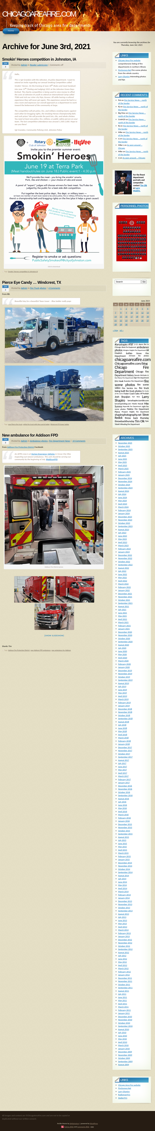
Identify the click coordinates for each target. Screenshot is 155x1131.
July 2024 (122, 494)
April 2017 (122, 773)
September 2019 (125, 680)
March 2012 (123, 968)
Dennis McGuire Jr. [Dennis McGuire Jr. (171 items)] (141, 375)
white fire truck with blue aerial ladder (36, 424)
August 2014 (123, 875)
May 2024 (122, 500)
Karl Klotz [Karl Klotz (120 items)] (136, 397)
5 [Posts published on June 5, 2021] (142, 308)
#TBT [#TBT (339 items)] (130, 344)
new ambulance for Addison (61, 650)
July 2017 (122, 763)
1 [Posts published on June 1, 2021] (120, 308)
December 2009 (125, 1051)
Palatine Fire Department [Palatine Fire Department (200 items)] (138, 409)
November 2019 (125, 673)
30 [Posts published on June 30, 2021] (126, 324)
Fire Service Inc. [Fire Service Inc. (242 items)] (130, 388)
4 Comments (54, 288)
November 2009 (125, 1055)
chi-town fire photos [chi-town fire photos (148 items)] (139, 356)
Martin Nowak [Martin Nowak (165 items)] (137, 403)
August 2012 (123, 952)
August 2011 (123, 991)
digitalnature (74, 1123)
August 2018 (123, 722)
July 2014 (122, 878)
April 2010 (122, 1042)
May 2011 (122, 1000)
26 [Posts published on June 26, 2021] (142, 320)
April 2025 (122, 465)
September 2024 (125, 488)
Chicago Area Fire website (129, 60)
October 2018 (124, 715)
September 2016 (125, 795)
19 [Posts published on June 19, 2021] (142, 316)
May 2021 (122, 616)
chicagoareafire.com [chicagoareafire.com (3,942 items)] (133, 359)
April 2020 (122, 657)
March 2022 (123, 584)
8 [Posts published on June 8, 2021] (120, 312)
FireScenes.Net (124, 70)
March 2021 (123, 622)
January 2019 (124, 705)
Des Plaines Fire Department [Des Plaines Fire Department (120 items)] (124, 378)
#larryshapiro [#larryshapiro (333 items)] (121, 344)
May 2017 (122, 770)
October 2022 (124, 561)
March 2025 (123, 468)
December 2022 (125, 555)
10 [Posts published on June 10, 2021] (132, 312)
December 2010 (125, 1016)
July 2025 (122, 456)
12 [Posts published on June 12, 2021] (142, 312)
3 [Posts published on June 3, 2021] (131, 308)
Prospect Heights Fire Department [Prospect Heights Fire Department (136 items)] (135, 412)
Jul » (122, 330)
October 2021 (124, 600)
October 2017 (124, 754)
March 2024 (123, 507)
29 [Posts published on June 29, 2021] (121, 324)
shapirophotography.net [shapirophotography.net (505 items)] (128, 415)
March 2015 (123, 853)
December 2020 (125, 632)
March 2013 (123, 930)
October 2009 (124, 1058)
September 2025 (125, 449)
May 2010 (122, 1039)
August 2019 (123, 683)
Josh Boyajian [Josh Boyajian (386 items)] (122, 396)
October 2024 (124, 484)
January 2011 (124, 1013)
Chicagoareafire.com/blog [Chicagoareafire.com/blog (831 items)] (131, 363)
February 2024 (124, 510)
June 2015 (122, 843)
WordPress (94, 1123)
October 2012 (124, 946)
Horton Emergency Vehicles (43, 454)
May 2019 (122, 693)
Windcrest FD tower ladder (59, 424)
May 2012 (122, 962)
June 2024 (122, 497)
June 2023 (122, 536)
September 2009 (125, 1061)
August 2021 (123, 606)
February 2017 (124, 779)
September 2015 (125, 834)
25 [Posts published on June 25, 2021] (137, 320)
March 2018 (123, 737)
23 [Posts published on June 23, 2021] (126, 320)
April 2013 (122, 927)
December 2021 (125, 593)
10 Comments (78, 440)
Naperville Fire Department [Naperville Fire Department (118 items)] (132, 406)
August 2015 (123, 837)
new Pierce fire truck (15, 424)
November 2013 (125, 904)
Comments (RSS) (83, 1127)
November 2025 (125, 443)
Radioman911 (124, 1094)
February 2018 (124, 741)
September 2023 (125, 526)
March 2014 (123, 891)
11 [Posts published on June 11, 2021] (137, 312)
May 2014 (122, 885)
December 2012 (125, 939)
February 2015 (124, 856)
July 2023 (122, 532)
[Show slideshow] (54, 635)
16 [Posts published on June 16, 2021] (126, 316)
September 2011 (125, 987)
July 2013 (122, 917)
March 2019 (123, 699)
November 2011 (125, 981)
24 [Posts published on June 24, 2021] (132, 320)
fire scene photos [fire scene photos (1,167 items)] (132, 383)
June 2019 (122, 689)
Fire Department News (59, 440)
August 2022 (123, 568)
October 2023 (124, 523)
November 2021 (125, 596)
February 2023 (124, 549)
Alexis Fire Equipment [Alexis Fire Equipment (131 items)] (128, 347)
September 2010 (125, 1026)
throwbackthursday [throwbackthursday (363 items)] (124, 421)
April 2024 (122, 504)
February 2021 (124, 625)
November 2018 (125, 712)
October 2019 (124, 677)
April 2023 (122, 542)
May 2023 (122, 539)
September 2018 (125, 718)
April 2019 (122, 696)
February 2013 (124, 933)
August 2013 (123, 914)
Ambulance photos (39, 440)
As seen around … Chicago (134, 158)
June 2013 (122, 920)
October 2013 (124, 907)
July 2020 (122, 648)
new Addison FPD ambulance (41, 650)
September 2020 (125, 641)
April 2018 (122, 734)
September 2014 (125, 872)
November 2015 (125, 827)
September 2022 (125, 564)
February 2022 (124, 587)
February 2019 (124, 702)
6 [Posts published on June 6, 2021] (147, 308)
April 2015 (122, 850)
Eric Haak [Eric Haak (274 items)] (119, 381)
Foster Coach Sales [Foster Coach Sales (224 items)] (132, 393)
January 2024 (124, 513)
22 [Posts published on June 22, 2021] (121, 320)
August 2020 (123, 645)
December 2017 (125, 747)
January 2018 (124, 744)
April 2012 (122, 965)
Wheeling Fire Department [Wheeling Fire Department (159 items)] (130, 424)
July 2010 (122, 1032)
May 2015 (122, 846)
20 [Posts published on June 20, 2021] (148, 316)
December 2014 (125, 863)
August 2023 (123, 529)
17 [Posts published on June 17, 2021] (132, 316)
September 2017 (125, 757)
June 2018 (122, 728)
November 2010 (125, 1019)
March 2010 (123, 1045)
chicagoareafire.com (39, 13)
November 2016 (125, 789)
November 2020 (125, 635)
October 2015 (124, 830)
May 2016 (122, 808)
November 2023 (125, 520)
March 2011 (123, 1007)
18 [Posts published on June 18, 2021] (137, 316)
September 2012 (125, 949)
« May (115, 330)
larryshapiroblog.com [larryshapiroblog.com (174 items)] (123, 403)
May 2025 (122, 462)
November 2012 (125, 943)
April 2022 (122, 581)
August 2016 (123, 798)
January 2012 (124, 975)
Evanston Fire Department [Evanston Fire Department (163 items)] (134, 381)
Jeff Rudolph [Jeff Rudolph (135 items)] (144, 394)
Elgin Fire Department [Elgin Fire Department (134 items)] (141, 378)
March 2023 (123, 545)
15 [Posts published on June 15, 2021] (121, 316)
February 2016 (124, 818)
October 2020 (124, 638)
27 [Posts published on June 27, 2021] (148, 320)
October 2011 (124, 984)
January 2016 (124, 821)
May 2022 (122, 577)
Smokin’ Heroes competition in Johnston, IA (39, 59)
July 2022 (122, 571)
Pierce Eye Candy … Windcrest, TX (31, 282)
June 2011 (122, 997)
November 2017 (125, 750)
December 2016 (125, 786)
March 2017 (123, 776)
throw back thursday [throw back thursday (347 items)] (137, 418)
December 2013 (125, 901)
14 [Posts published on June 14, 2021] (115, 316)
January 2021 (124, 629)
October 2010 (124, 1023)
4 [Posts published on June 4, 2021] (137, 308)
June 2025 (122, 459)
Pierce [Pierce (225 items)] (117, 411)
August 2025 (123, 452)
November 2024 (125, 481)
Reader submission (39, 64)
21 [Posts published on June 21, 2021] (115, 320)
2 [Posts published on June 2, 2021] (126, 308)
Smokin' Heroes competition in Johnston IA (23, 271)
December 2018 (125, 709)
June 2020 (122, 651)
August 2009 (123, 1064)
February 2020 (124, 664)
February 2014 (124, 895)
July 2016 (122, 802)
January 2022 (124, 590)
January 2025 (124, 475)
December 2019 (125, 670)
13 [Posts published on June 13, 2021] (148, 312)
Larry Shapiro (124, 76)
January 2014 (124, 898)
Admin (24, 64)
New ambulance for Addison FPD (30, 435)
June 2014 (122, 882)
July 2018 (122, 725)
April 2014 (122, 888)
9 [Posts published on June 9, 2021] (126, 312)
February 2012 (124, 971)
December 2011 (125, 978)
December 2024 (125, 478)
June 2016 (122, 805)
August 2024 (123, 491)
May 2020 (122, 654)
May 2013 (122, 923)
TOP (92, 1127)
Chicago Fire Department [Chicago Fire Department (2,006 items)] (132, 369)
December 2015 (125, 824)
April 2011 (122, 1004)
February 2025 (124, 472)
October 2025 (124, 446)
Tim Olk (143, 185)
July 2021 (122, 609)
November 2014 (125, 866)
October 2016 (124, 792)
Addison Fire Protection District (20, 447)
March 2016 (123, 814)
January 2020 (124, 667)
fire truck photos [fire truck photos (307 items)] (134, 391)
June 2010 (122, 1036)
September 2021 (125, 603)
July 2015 (122, 840)
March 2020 (123, 661)
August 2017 (123, 760)
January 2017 (124, 782)
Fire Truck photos (38, 288)
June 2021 (122, 613)
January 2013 (124, 936)
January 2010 (124, 1048)
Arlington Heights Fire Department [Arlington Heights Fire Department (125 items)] (134, 350)
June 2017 (122, 766)
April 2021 (122, 619)
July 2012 (122, 955)
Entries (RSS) (69, 1127)
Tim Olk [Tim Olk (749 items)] (139, 421)
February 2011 (124, 1010)
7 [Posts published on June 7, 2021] (115, 312)
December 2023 (125, 516)
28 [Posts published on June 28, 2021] (115, 324)
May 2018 (122, 731)
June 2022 (122, 574)
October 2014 (124, 869)
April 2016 (122, 811)
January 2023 (124, 552)
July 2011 (122, 994)
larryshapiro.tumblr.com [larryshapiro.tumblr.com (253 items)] (138, 400)
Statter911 (122, 1098)
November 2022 (125, 558)
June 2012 (122, 959)
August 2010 (123, 1029)
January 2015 (124, 859)
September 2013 (125, 910)
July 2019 (122, 686)
